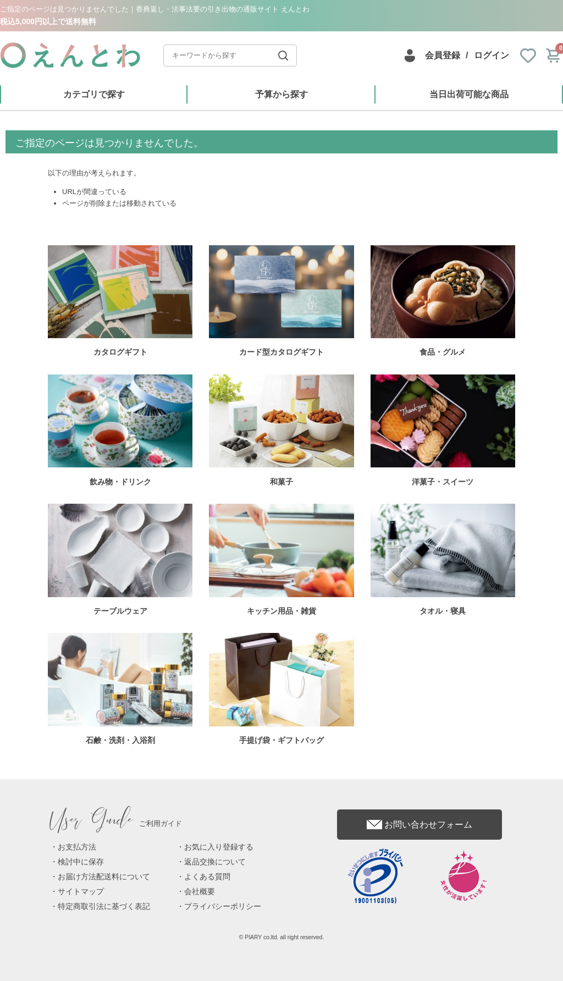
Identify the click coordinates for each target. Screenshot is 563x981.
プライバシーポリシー (222, 906)
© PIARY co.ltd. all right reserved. (281, 937)
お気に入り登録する (218, 847)
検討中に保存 (81, 862)
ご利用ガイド (116, 823)
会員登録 (442, 55)
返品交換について (215, 862)
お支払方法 (77, 847)
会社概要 (199, 892)
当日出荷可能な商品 (469, 94)
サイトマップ (81, 892)
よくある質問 (207, 877)
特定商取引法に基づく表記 (104, 906)
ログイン (491, 55)
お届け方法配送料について (104, 877)
